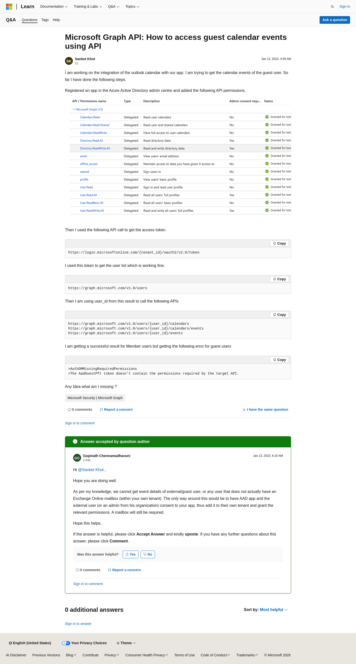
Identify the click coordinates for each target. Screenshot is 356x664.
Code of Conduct (214, 655)
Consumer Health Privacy (145, 655)
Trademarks (245, 655)
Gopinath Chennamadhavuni (106, 456)
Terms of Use (184, 655)
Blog (69, 655)
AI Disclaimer (16, 655)
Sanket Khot (85, 59)
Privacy (110, 655)
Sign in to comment (80, 423)
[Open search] (332, 6)
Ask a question (335, 20)
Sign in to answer (78, 624)
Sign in (344, 6)
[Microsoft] (9, 6)
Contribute (91, 655)
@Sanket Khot (91, 470)
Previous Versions (46, 655)
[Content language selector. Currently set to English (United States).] (30, 643)
